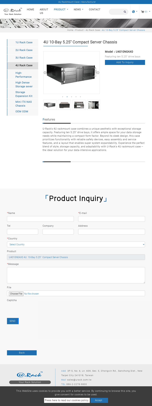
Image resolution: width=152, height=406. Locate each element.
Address (83, 225)
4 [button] (76, 96)
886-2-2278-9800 (76, 384)
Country (12, 238)
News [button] (77, 9)
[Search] (118, 12)
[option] (71, 72)
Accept (98, 400)
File (9, 287)
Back (22, 352)
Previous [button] (44, 72)
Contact (94, 9)
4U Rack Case (93, 30)
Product (79, 30)
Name (11, 213)
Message (13, 264)
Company (48, 225)
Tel (9, 225)
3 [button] (71, 96)
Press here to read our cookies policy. (67, 400)
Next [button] (97, 72)
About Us (44, 11)
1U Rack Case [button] (24, 42)
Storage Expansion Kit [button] (23, 94)
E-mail (82, 213)
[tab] (22, 43)
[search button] (124, 13)
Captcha (12, 300)
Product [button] (60, 9)
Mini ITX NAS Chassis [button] (23, 103)
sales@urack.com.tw (79, 380)
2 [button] (67, 96)
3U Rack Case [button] (24, 57)
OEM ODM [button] (21, 111)
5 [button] (80, 96)
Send (12, 321)
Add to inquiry (125, 62)
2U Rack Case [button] (24, 50)
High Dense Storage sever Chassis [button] (24, 85)
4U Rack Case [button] (24, 65)
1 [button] (62, 96)
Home (31, 9)
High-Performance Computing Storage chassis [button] (23, 75)
